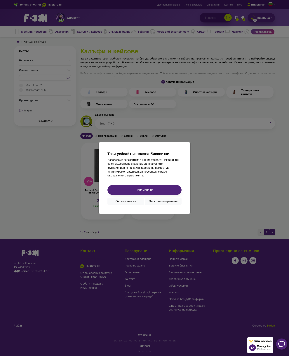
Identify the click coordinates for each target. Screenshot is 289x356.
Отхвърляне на (126, 201)
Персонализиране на (163, 201)
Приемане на (144, 190)
